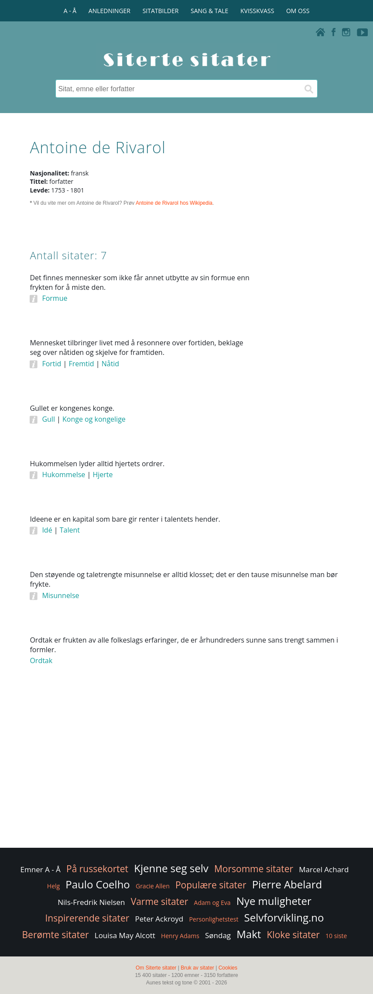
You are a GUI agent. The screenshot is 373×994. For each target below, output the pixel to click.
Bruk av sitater (197, 968)
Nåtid (110, 363)
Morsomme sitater (253, 869)
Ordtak (41, 660)
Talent (70, 530)
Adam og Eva (212, 902)
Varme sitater (159, 901)
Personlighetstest (213, 919)
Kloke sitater (293, 935)
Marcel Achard (324, 869)
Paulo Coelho (97, 884)
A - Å (70, 11)
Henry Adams (180, 936)
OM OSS (297, 11)
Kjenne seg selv (171, 868)
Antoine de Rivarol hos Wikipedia (174, 203)
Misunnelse (60, 595)
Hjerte (102, 474)
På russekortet (97, 869)
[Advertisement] (304, 405)
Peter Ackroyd (159, 919)
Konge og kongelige (94, 419)
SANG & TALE (209, 11)
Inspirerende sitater (87, 918)
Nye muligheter (273, 901)
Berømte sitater (55, 935)
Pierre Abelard (287, 884)
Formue (54, 298)
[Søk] (308, 88)
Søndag (218, 935)
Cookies (228, 968)
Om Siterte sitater (156, 968)
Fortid (51, 363)
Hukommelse (63, 474)
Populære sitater (210, 885)
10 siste (336, 936)
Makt (248, 934)
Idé (47, 530)
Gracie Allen (153, 886)
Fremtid (81, 363)
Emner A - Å (41, 869)
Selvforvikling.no (284, 917)
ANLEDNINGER (109, 11)
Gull (48, 419)
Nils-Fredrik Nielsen (91, 902)
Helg (53, 886)
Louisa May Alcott (125, 935)
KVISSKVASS (257, 11)
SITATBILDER (161, 11)
